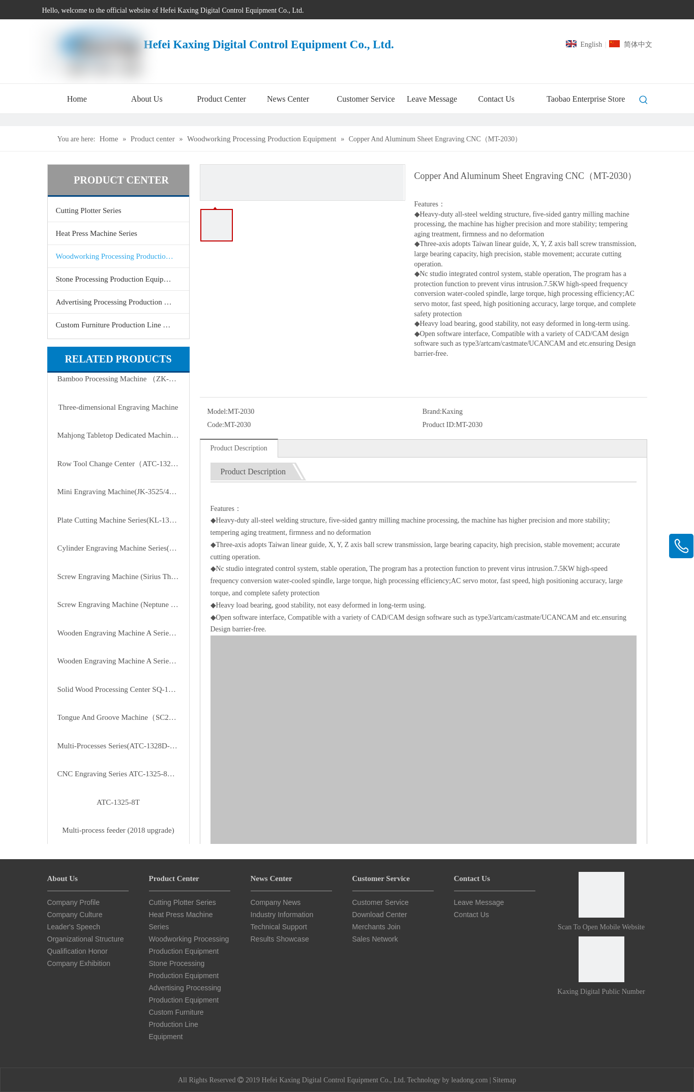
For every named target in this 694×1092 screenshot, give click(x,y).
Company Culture (75, 915)
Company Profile (73, 902)
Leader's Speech (74, 927)
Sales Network (375, 939)
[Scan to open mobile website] (601, 895)
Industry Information (282, 915)
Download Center (379, 915)
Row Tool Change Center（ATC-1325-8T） (118, 464)
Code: (215, 425)
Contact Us (471, 915)
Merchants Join (376, 927)
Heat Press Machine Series (96, 233)
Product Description (238, 448)
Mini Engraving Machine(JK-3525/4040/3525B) (118, 492)
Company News (276, 902)
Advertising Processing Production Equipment (122, 302)
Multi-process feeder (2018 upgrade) (118, 830)
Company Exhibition (79, 963)
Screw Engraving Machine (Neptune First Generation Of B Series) (118, 604)
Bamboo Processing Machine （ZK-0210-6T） (118, 379)
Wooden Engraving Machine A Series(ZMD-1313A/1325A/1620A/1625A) (118, 661)
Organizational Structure (85, 939)
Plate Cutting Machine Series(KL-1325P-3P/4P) (118, 520)
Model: (217, 411)
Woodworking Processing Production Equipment (122, 256)
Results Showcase (280, 939)
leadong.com (469, 1080)
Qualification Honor (77, 951)
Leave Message (479, 902)
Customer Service (380, 902)
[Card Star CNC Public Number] (601, 959)
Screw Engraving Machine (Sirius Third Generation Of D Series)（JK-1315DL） (118, 576)
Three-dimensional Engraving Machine (118, 407)
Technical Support (279, 927)
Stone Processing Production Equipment (117, 279)
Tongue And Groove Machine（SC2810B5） (118, 717)
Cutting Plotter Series (89, 210)
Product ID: (439, 425)
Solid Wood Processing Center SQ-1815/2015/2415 (118, 689)
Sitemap (504, 1080)
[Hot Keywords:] (644, 100)
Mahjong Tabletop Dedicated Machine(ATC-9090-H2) (118, 435)
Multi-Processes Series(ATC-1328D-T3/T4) (118, 746)
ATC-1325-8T (118, 802)
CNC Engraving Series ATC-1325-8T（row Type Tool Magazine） (118, 774)
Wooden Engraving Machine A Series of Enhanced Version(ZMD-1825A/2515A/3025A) (118, 633)
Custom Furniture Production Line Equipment (122, 325)
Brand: (432, 411)
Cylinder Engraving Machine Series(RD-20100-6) (118, 548)
